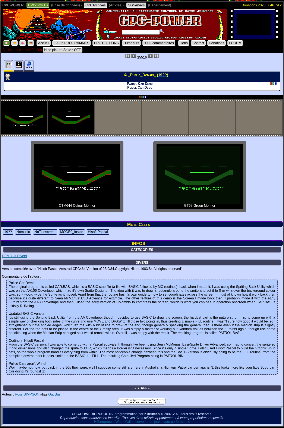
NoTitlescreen (45, 232)
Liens (184, 43)
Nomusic (23, 232)
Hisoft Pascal (98, 232)
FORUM (235, 43)
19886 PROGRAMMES (71, 43)
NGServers (136, 5)
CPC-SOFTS (38, 5)
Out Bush (55, 394)
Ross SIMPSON (27, 394)
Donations (216, 43)
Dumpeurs (131, 43)
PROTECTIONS (106, 43)
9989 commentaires (159, 43)
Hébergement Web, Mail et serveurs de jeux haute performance (142, 422)
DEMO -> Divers (14, 256)
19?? (8, 232)
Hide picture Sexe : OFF (62, 50)
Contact (198, 43)
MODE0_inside (71, 232)
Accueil (43, 43)
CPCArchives (95, 5)
